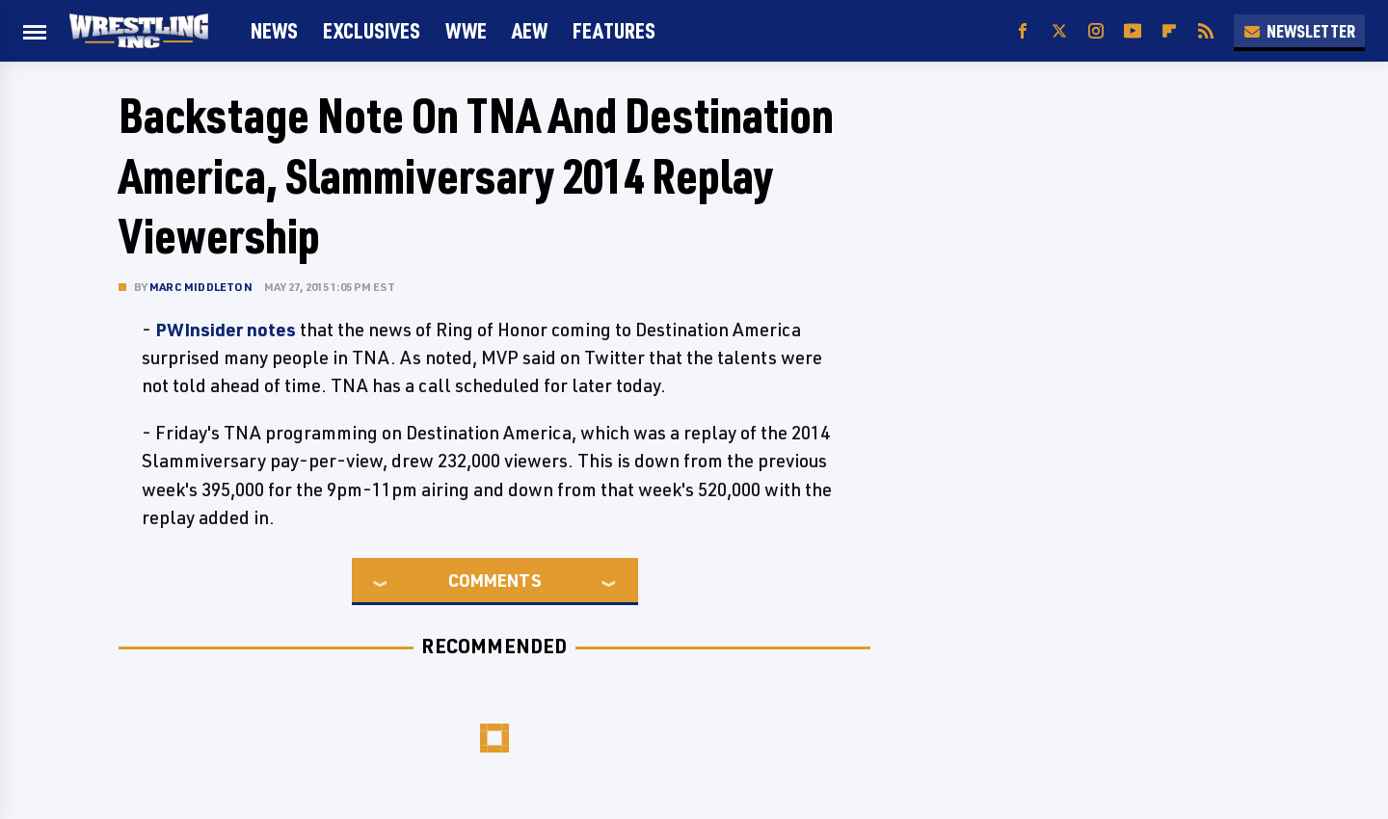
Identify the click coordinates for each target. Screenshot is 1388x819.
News (274, 30)
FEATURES (614, 30)
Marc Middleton (201, 286)
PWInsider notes (225, 329)
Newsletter (1299, 30)
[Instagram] (1096, 31)
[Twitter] (1059, 31)
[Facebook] (1022, 31)
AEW (529, 30)
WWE (466, 30)
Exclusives (371, 30)
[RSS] (1205, 31)
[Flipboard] (1169, 31)
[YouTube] (1132, 31)
